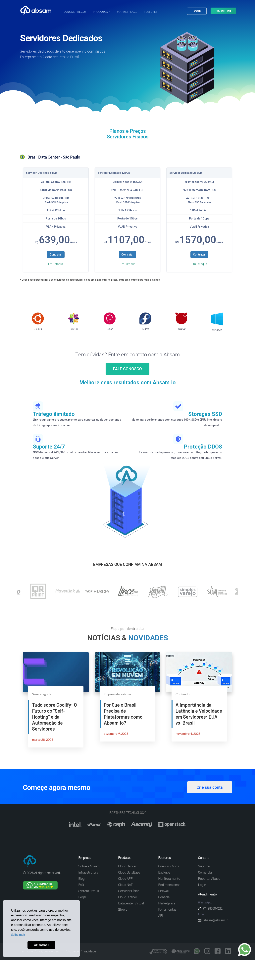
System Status (88, 890)
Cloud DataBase (129, 872)
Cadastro (223, 11)
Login (196, 11)
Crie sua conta (210, 787)
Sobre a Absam (88, 866)
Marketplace (127, 11)
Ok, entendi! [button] (41, 944)
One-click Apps (168, 866)
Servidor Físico (128, 890)
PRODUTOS (101, 11)
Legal (82, 897)
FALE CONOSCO (127, 368)
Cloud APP (125, 878)
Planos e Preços (74, 11)
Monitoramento (169, 878)
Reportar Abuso (209, 878)
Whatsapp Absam (197, 951)
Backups (164, 872)
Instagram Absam (207, 951)
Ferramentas (167, 909)
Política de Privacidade (80, 951)
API (160, 915)
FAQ (81, 884)
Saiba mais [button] (18, 934)
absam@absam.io (213, 920)
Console (164, 897)
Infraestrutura (88, 872)
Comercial (205, 872)
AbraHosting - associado (180, 952)
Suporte (204, 866)
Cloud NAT (125, 884)
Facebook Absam (218, 951)
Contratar (56, 254)
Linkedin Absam (228, 951)
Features (150, 11)
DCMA (158, 952)
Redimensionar (169, 884)
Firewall (163, 890)
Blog (81, 878)
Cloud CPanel (127, 897)
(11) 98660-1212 (210, 908)
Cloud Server (127, 866)
